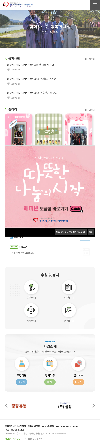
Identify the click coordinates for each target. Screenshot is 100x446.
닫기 (91, 232)
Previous (8, 29)
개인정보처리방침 (12, 438)
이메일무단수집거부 (33, 438)
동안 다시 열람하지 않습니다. (71, 232)
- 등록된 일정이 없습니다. (22, 253)
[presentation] (6, 405)
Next (92, 29)
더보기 (92, 59)
